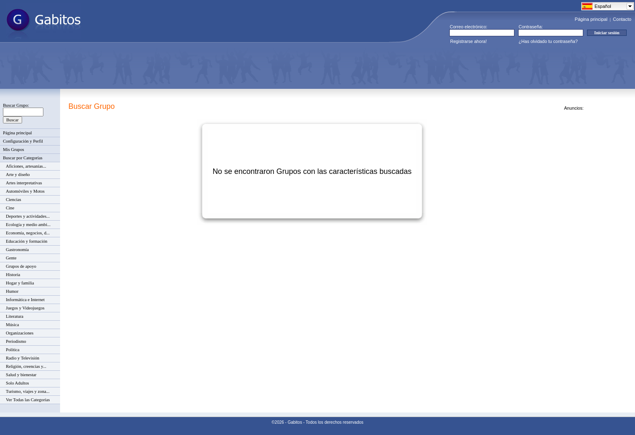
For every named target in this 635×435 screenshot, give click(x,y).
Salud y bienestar (21, 374)
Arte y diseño (18, 174)
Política (13, 349)
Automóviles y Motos (25, 191)
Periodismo (16, 341)
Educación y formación (26, 241)
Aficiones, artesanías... (26, 166)
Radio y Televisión (22, 358)
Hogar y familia (20, 283)
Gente (11, 258)
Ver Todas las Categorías (28, 399)
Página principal (591, 19)
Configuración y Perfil (23, 141)
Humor (12, 291)
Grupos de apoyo (21, 266)
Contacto (622, 19)
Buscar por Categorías (23, 158)
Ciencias (13, 199)
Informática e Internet (25, 299)
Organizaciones (19, 333)
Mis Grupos (13, 149)
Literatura (14, 316)
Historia (13, 274)
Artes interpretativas (24, 183)
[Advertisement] (157, 66)
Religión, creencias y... (26, 366)
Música (12, 324)
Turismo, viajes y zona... (28, 391)
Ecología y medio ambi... (28, 224)
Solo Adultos (17, 383)
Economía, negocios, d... (28, 233)
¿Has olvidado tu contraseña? (548, 41)
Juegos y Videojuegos (25, 308)
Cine (10, 208)
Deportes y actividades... (28, 216)
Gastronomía (17, 249)
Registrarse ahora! (468, 41)
